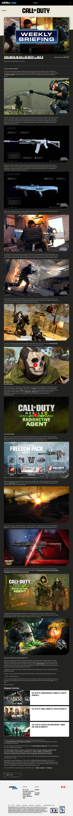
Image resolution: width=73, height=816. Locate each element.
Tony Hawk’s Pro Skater (28, 791)
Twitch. (34, 388)
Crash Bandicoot (26, 794)
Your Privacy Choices (47, 805)
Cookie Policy (31, 805)
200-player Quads (53, 343)
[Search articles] (70, 3)
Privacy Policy (25, 805)
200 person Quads (10, 74)
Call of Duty (26, 790)
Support (13, 805)
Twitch (21, 390)
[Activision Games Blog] (9, 3)
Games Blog (12, 483)
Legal (9, 805)
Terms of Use (18, 805)
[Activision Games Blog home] (13, 787)
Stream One (28, 391)
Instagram (37, 793)
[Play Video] (37, 365)
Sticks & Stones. (41, 663)
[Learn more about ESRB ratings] (54, 810)
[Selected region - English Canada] (63, 787)
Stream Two (35, 391)
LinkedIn (37, 794)
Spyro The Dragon (27, 793)
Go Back (3, 10)
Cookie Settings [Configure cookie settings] (38, 805)
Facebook (37, 790)
